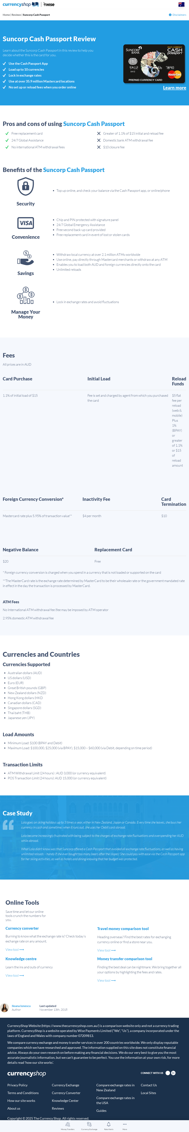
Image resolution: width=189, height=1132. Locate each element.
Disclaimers (177, 14)
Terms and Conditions (23, 1093)
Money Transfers (67, 1129)
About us (13, 1108)
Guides (101, 1111)
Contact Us (149, 1085)
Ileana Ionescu (21, 1006)
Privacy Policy (17, 1085)
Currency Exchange (89, 1129)
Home (6, 14)
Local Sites (148, 1093)
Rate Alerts (108, 1129)
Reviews (16, 14)
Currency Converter (66, 1093)
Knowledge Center (65, 1101)
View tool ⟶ (15, 949)
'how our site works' (39, 1062)
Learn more (174, 87)
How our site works (21, 1101)
